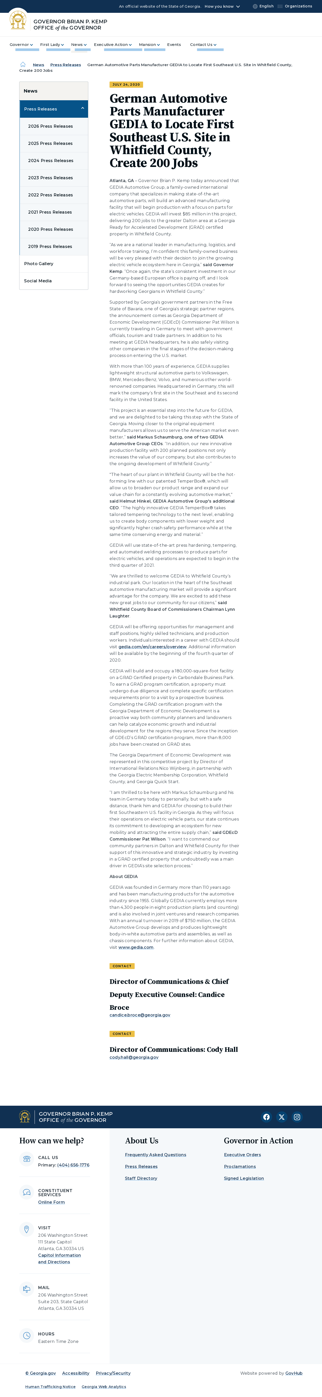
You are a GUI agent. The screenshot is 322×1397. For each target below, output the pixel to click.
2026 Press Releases (50, 126)
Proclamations (240, 1166)
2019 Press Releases (50, 246)
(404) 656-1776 (73, 1165)
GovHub (294, 1373)
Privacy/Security (113, 1373)
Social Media (38, 280)
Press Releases (65, 64)
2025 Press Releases (50, 143)
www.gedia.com (136, 947)
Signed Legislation (244, 1178)
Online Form (51, 1202)
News (38, 64)
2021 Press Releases (50, 212)
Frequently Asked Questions (155, 1154)
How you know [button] (219, 6)
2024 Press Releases (50, 160)
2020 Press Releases (50, 229)
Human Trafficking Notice (50, 1386)
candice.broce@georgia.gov (140, 1015)
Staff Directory (141, 1178)
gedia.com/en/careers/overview (153, 646)
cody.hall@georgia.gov (134, 1057)
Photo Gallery (38, 263)
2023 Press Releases (50, 177)
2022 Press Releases (50, 195)
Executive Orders (242, 1154)
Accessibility (76, 1373)
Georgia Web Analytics (104, 1386)
